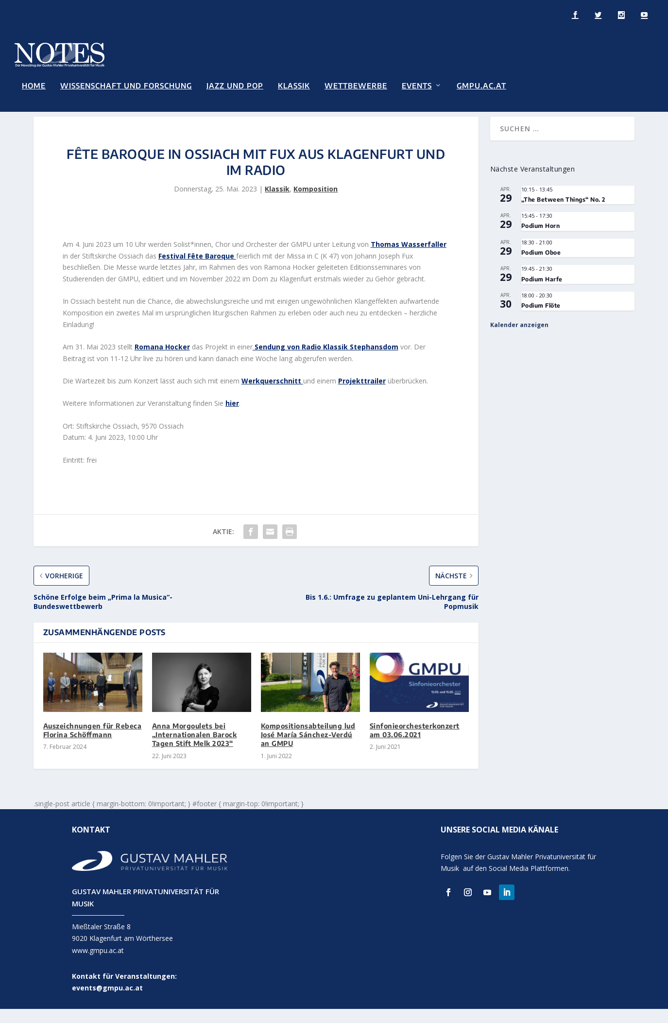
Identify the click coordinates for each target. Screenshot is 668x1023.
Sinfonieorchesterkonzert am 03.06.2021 (415, 743)
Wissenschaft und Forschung (126, 85)
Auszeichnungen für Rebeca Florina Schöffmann (92, 743)
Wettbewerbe (356, 85)
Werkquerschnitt (272, 394)
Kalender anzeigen (519, 338)
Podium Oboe (541, 266)
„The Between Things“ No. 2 (563, 213)
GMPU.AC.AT (481, 85)
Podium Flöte (541, 319)
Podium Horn (540, 239)
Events (417, 85)
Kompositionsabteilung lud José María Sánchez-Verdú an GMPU (308, 748)
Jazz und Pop (234, 85)
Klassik (294, 85)
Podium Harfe (542, 292)
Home (34, 85)
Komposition (315, 203)
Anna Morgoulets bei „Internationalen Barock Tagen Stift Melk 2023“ (194, 748)
